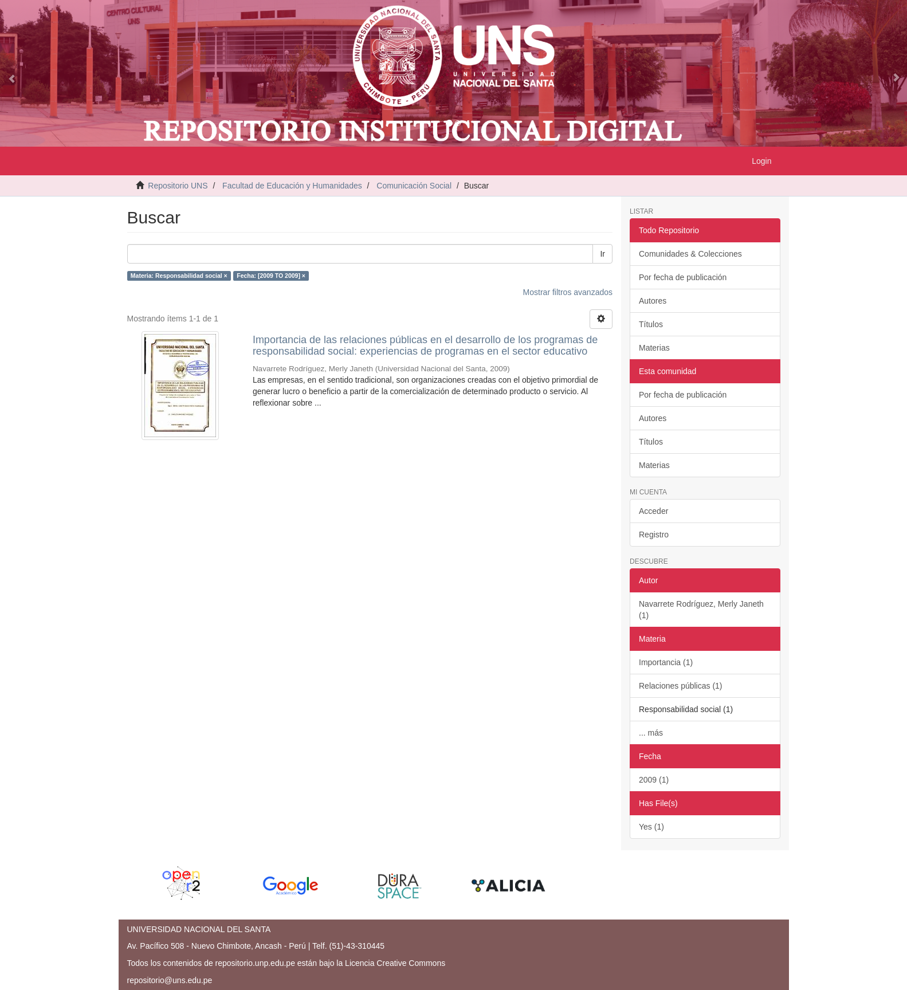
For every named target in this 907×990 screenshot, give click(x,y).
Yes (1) (651, 826)
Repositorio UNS (177, 185)
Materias (654, 347)
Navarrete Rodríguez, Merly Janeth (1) (701, 609)
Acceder (653, 511)
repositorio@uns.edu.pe (170, 980)
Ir (602, 253)
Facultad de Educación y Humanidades (292, 185)
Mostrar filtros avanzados (567, 292)
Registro (654, 534)
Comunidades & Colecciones (690, 253)
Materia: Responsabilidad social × (179, 275)
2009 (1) (654, 779)
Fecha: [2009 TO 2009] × (271, 275)
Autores (652, 300)
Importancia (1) (666, 662)
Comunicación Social (413, 185)
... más (651, 732)
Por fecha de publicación (683, 277)
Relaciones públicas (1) (681, 685)
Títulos (651, 324)
